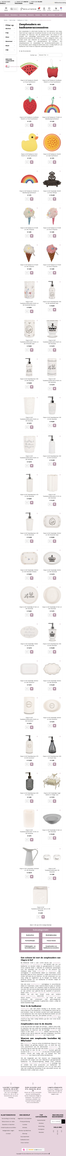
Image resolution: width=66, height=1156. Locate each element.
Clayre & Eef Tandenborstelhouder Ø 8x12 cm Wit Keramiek (29, 419)
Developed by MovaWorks (41, 1153)
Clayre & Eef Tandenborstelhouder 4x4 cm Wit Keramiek (40, 908)
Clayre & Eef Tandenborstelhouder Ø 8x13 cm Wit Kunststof (29, 719)
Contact (8, 1133)
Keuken (37, 15)
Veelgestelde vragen (8, 1130)
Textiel (44, 15)
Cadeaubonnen (15, 66)
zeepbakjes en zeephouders (47, 971)
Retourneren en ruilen (8, 1121)
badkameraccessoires (28, 996)
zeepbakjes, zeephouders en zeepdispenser (35, 1063)
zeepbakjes (53, 1030)
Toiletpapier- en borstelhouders (30, 947)
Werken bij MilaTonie (25, 1130)
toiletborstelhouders (38, 997)
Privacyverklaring (25, 1121)
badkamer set (52, 1048)
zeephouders (39, 1031)
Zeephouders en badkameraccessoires (51, 947)
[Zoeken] (14, 9)
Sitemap (24, 1133)
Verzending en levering (8, 1118)
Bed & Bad (51, 15)
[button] (44, 9)
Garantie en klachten (8, 1124)
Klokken (41, 1123)
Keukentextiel (41, 1120)
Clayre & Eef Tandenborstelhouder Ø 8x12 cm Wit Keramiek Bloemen (29, 303)
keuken (32, 1052)
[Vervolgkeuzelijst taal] (61, 9)
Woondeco (14, 15)
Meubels (31, 15)
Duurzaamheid (25, 1136)
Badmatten (30, 935)
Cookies (24, 1124)
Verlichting (22, 15)
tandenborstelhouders (53, 996)
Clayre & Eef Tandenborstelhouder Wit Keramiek (52, 870)
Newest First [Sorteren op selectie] (44, 55)
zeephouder (28, 1043)
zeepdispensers (36, 984)
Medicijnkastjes (51, 935)
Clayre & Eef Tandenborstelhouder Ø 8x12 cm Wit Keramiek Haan (29, 342)
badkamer (38, 1052)
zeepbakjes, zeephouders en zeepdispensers (41, 963)
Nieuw (7, 15)
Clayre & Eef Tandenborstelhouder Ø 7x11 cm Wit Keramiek (52, 496)
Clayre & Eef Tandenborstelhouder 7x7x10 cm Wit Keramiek (29, 831)
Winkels (24, 1127)
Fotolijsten (41, 1129)
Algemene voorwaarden (25, 1118)
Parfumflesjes (30, 940)
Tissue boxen (51, 940)
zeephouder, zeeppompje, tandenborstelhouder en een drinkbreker (41, 1016)
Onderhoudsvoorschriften (8, 1127)
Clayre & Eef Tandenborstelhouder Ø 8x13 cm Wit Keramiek (52, 380)
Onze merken (25, 1142)
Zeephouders (25, 1009)
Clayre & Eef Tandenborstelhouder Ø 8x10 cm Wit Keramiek (29, 457)
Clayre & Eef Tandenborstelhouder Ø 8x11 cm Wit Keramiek (52, 342)
